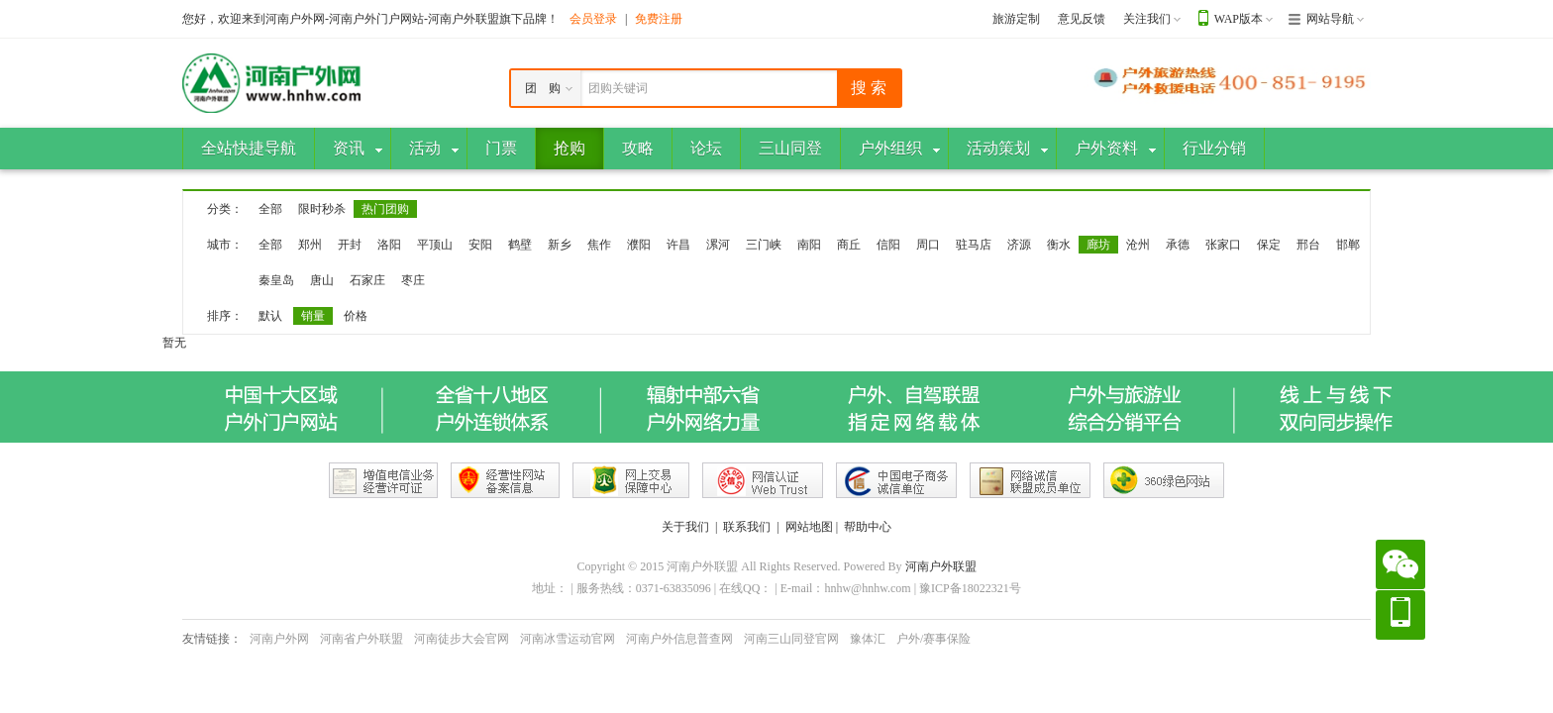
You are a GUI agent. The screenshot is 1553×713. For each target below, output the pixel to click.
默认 (270, 316)
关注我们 (1147, 19)
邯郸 (1348, 245)
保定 (1269, 245)
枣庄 (413, 280)
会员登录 (593, 19)
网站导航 (1330, 19)
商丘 (849, 245)
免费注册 (658, 19)
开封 (350, 245)
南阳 (809, 245)
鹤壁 (520, 245)
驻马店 (973, 245)
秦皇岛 (276, 280)
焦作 (599, 245)
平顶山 (435, 245)
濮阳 (639, 245)
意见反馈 (1081, 19)
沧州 (1138, 245)
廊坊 (1098, 245)
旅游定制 (1016, 19)
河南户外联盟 (941, 566)
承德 (1178, 245)
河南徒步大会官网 (461, 639)
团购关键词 (618, 88)
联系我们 (747, 527)
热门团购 (385, 209)
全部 (270, 209)
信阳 (888, 245)
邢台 (1308, 245)
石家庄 (367, 280)
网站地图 (809, 527)
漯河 (718, 245)
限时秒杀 (322, 209)
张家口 (1223, 245)
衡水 (1059, 245)
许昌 (678, 245)
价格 (355, 316)
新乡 (559, 245)
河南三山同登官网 (791, 639)
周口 (928, 245)
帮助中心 (867, 527)
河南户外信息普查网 (679, 639)
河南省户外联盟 (361, 639)
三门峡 (763, 245)
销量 (313, 316)
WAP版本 (1238, 19)
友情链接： (212, 639)
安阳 (480, 245)
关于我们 (685, 527)
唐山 (322, 280)
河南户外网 (279, 639)
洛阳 (389, 245)
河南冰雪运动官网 (567, 639)
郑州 (310, 245)
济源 (1019, 245)
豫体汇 (867, 639)
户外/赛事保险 (933, 639)
